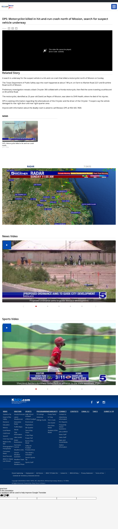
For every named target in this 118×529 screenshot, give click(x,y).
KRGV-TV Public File (52, 473)
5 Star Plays (29, 435)
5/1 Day (50, 417)
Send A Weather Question (17, 455)
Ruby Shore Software (38, 483)
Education (6, 425)
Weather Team (19, 459)
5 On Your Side (8, 439)
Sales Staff (62, 437)
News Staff (62, 434)
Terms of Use (99, 473)
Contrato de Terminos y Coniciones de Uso (26, 475)
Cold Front (6, 433)
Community (53, 411)
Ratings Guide (41, 420)
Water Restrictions (18, 441)
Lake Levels (18, 437)
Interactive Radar (17, 423)
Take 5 (95, 411)
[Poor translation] (6, 495)
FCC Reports (63, 422)
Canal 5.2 (85, 411)
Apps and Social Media (63, 441)
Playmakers (29, 425)
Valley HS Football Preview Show (30, 448)
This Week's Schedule (29, 454)
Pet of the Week (51, 427)
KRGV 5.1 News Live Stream (8, 460)
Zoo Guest (51, 423)
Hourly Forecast (19, 414)
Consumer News (6, 452)
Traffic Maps (18, 427)
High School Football (29, 415)
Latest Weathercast (18, 418)
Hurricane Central (17, 446)
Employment (30, 473)
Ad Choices (39, 473)
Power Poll (29, 438)
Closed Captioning (17, 473)
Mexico (5, 428)
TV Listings (40, 414)
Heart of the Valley (7, 418)
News (5, 411)
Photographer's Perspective (8, 447)
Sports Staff (29, 462)
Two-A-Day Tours (28, 431)
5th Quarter (29, 428)
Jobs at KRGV (63, 432)
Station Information (63, 446)
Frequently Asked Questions (62, 427)
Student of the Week (53, 431)
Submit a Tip (7, 414)
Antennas (40, 417)
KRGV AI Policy (74, 473)
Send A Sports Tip (30, 458)
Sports (28, 411)
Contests (74, 411)
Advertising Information (63, 418)
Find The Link (7, 456)
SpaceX (5, 436)
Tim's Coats (51, 420)
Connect (63, 411)
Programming (42, 411)
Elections (6, 422)
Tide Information (18, 433)
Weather (17, 411)
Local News (7, 430)
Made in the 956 (7, 443)
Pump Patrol (52, 414)
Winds (16, 430)
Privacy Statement (87, 473)
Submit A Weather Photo (19, 463)
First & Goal (29, 422)
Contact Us (62, 414)
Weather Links (19, 450)
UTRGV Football (30, 419)
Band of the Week (29, 442)
